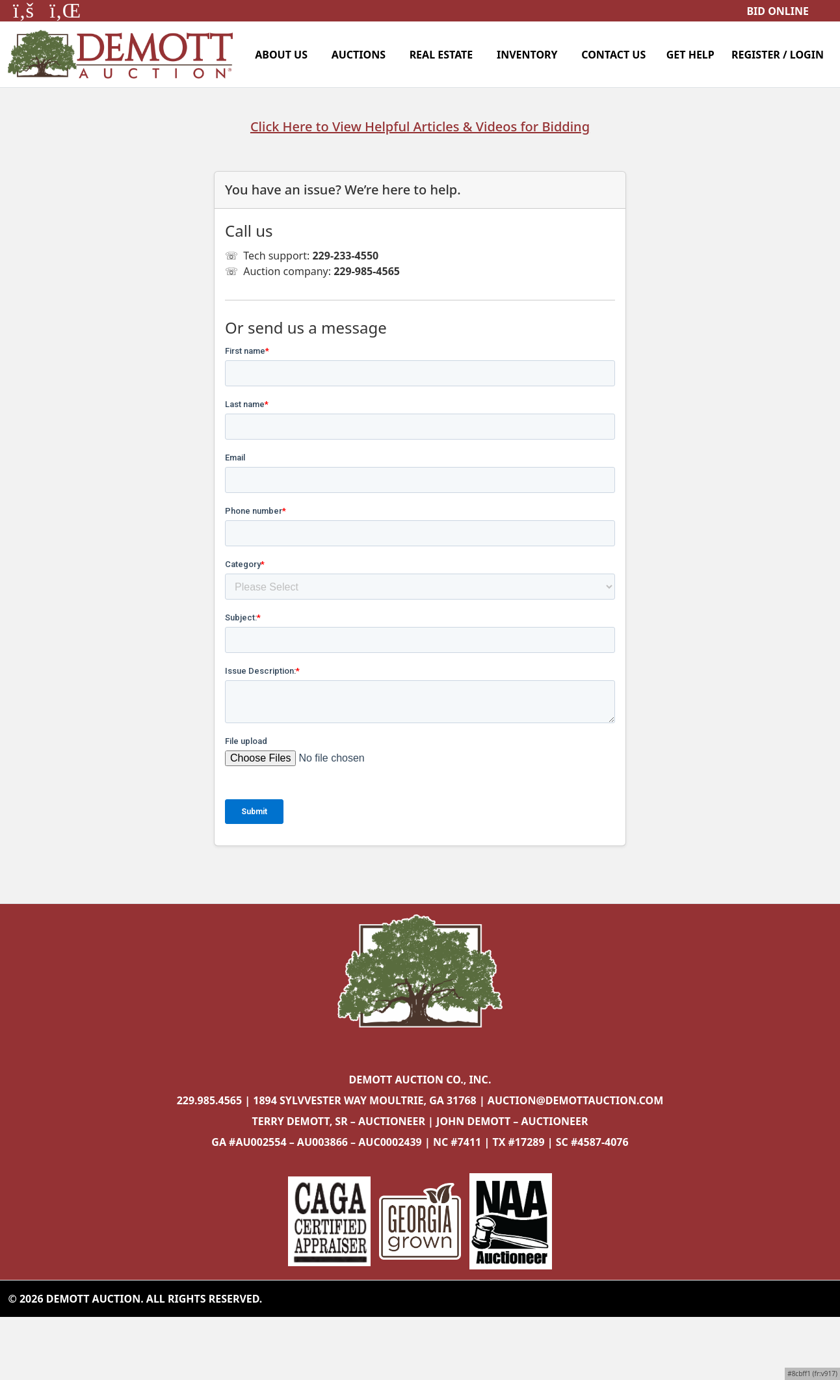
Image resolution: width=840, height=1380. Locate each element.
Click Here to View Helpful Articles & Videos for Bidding (420, 126)
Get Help (690, 54)
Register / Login (777, 54)
